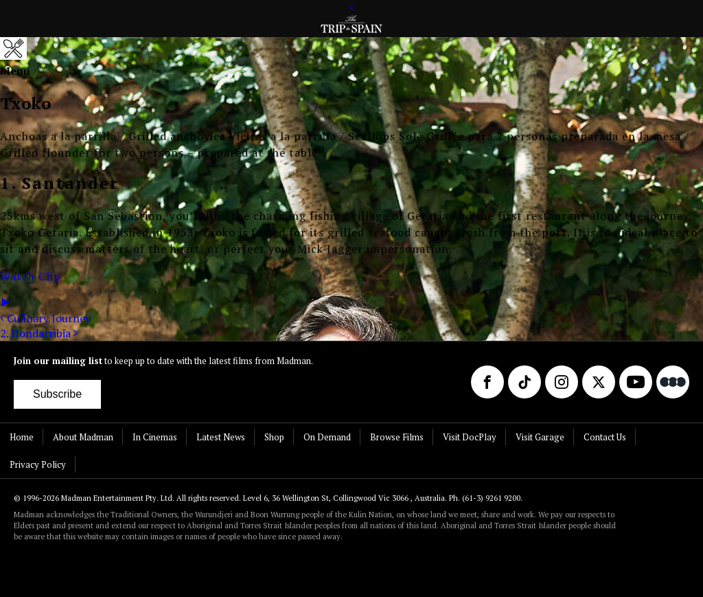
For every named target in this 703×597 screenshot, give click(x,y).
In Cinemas (154, 437)
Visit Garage (540, 437)
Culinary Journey (45, 318)
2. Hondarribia (38, 333)
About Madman (83, 437)
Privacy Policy (38, 464)
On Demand (327, 437)
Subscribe (57, 394)
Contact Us (605, 437)
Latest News (220, 437)
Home (22, 437)
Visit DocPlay (469, 437)
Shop (274, 437)
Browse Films (397, 437)
